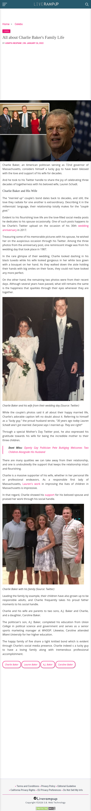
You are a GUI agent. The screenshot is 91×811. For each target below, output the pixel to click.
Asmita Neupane (13, 43)
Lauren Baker (31, 664)
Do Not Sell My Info (73, 790)
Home (5, 24)
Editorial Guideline (67, 786)
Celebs (19, 24)
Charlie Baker (11, 664)
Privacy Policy (48, 786)
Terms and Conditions (28, 786)
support (49, 495)
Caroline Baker (65, 664)
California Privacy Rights (23, 790)
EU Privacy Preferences (49, 790)
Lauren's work (31, 484)
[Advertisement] (45, 72)
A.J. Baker (48, 664)
